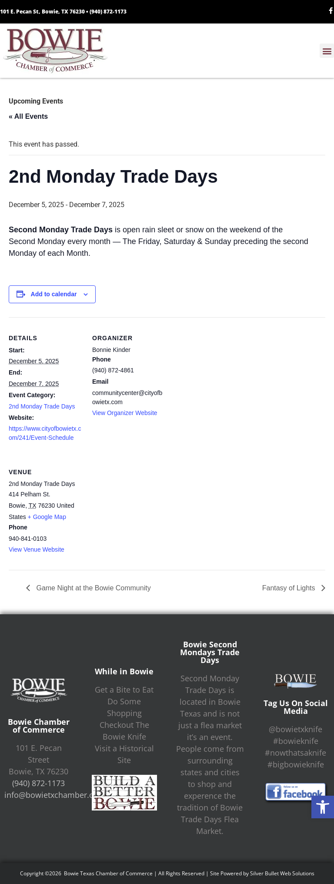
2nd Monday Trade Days (42, 406)
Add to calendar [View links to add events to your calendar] (54, 294)
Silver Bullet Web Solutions (282, 873)
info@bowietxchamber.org (52, 795)
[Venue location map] (138, 511)
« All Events (28, 116)
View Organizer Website (124, 412)
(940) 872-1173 (108, 11)
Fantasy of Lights (289, 588)
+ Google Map (47, 516)
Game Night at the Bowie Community (92, 588)
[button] (322, 807)
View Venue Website (36, 549)
